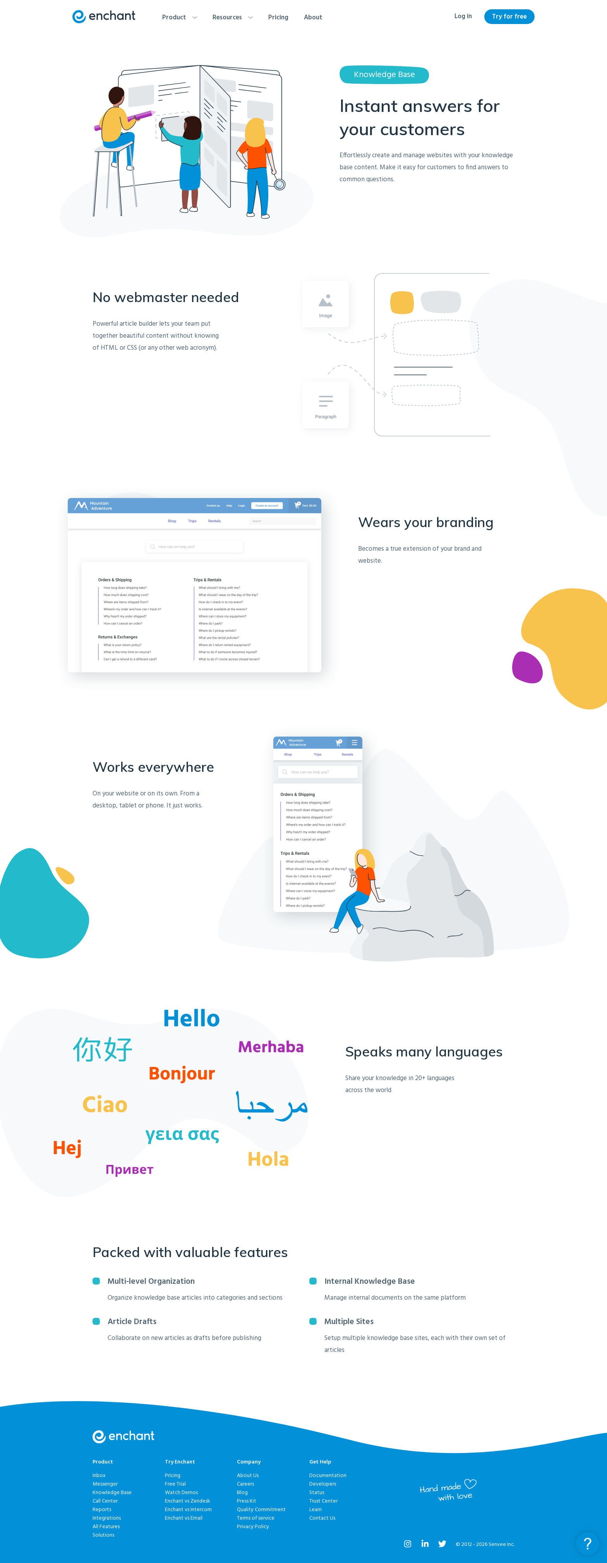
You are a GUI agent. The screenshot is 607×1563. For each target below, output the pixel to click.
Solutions (103, 1535)
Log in (463, 16)
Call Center (105, 1501)
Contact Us (322, 1518)
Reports (102, 1509)
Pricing (278, 17)
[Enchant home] (103, 16)
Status (316, 1492)
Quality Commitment (261, 1509)
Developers (322, 1484)
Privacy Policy (253, 1526)
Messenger (105, 1484)
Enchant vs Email (183, 1518)
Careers (245, 1484)
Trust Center (323, 1501)
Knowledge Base (112, 1492)
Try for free (509, 17)
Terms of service (255, 1518)
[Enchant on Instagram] (408, 1545)
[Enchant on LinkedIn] (425, 1545)
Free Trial (175, 1484)
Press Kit (246, 1501)
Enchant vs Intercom (188, 1509)
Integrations (107, 1518)
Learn (315, 1509)
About (313, 17)
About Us (248, 1475)
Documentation (327, 1475)
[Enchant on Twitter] (442, 1545)
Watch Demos (181, 1492)
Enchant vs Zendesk (187, 1501)
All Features (106, 1526)
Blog (242, 1492)
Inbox (99, 1475)
